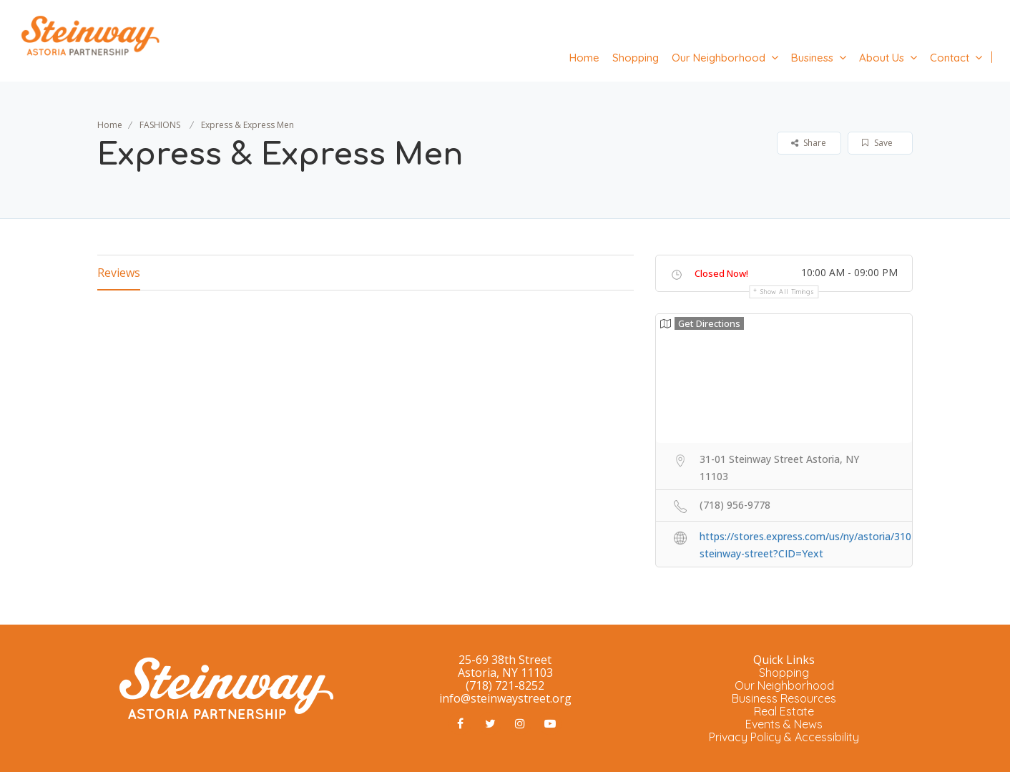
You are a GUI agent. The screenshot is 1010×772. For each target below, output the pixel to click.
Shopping (635, 57)
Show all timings (787, 291)
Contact (949, 57)
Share (808, 143)
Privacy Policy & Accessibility (784, 737)
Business (812, 57)
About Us (881, 57)
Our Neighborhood (718, 57)
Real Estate (784, 711)
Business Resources (784, 698)
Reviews (118, 272)
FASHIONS (159, 125)
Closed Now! (721, 273)
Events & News (784, 724)
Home (584, 57)
